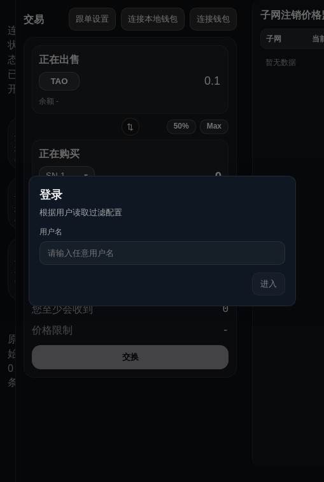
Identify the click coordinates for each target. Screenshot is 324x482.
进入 (268, 283)
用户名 (50, 231)
